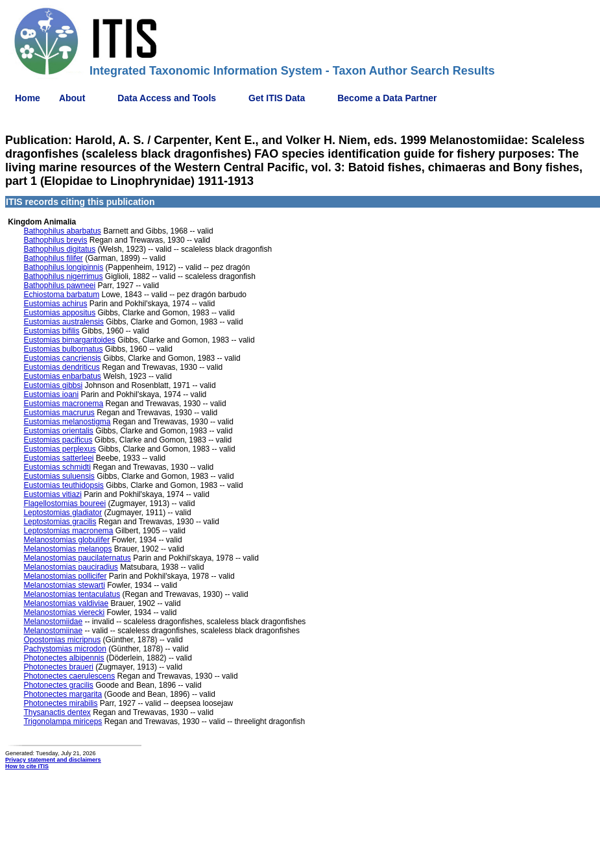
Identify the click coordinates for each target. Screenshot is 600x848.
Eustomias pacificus (57, 439)
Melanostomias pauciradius (70, 567)
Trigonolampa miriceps (62, 721)
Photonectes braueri (58, 667)
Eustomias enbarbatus (62, 376)
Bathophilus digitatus (59, 249)
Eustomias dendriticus (61, 367)
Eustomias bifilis (51, 330)
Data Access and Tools (166, 98)
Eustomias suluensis (58, 476)
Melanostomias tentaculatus (71, 594)
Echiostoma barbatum (61, 294)
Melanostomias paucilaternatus (76, 558)
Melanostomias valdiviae (65, 603)
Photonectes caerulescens (69, 676)
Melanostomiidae (52, 621)
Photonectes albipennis (63, 657)
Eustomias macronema (63, 403)
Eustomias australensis (63, 321)
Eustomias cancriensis (62, 358)
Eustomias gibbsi (52, 385)
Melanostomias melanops (67, 548)
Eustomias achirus (55, 303)
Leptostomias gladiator (62, 512)
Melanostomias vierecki (63, 612)
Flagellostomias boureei (64, 503)
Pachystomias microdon (64, 648)
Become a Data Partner (387, 98)
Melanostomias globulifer (66, 539)
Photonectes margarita (62, 694)
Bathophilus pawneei (59, 285)
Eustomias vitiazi (52, 494)
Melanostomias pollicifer (64, 576)
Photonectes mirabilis (60, 703)
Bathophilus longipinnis (63, 267)
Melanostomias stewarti (63, 585)
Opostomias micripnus (62, 639)
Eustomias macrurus (58, 412)
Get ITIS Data (276, 98)
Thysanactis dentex (56, 712)
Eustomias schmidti (56, 467)
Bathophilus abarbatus (62, 231)
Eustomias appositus (59, 312)
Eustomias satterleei (58, 458)
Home (27, 98)
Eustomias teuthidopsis (63, 485)
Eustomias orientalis (58, 430)
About (72, 98)
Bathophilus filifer (52, 258)
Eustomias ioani (50, 394)
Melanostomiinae (52, 630)
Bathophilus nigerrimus (62, 276)
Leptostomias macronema (68, 530)
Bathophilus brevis (55, 240)
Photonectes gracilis (58, 685)
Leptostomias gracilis (59, 521)
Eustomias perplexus (59, 449)
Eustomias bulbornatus (62, 349)
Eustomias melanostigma (66, 421)
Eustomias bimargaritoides (69, 340)
